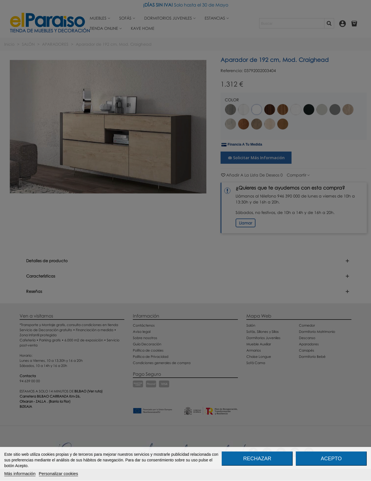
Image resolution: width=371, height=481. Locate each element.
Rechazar (257, 458)
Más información (19, 473)
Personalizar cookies (58, 473)
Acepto (331, 458)
